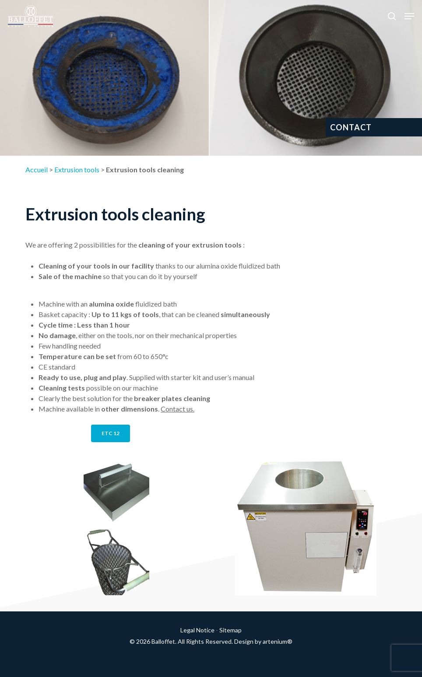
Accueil (36, 169)
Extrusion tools (76, 169)
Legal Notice (197, 630)
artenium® (277, 641)
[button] (409, 16)
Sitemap (230, 630)
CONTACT (351, 127)
